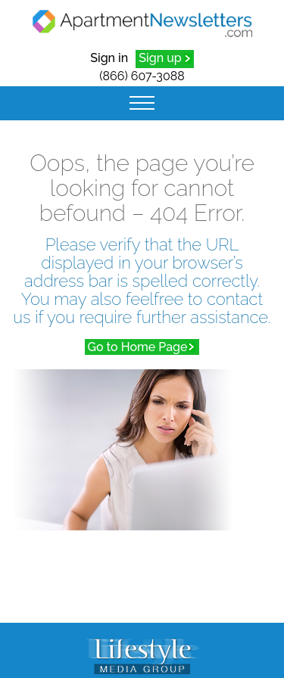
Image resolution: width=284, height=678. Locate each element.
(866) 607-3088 (141, 76)
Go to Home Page (138, 347)
